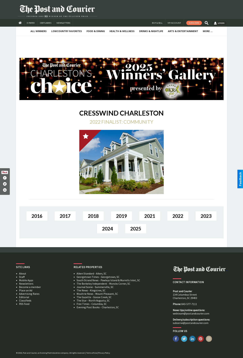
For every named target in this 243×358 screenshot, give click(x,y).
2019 (121, 216)
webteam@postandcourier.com (191, 313)
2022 (177, 216)
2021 (149, 216)
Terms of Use (91, 353)
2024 (107, 228)
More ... (207, 31)
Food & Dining (96, 31)
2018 (93, 216)
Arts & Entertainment (183, 31)
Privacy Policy (104, 353)
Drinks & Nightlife (151, 31)
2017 (65, 216)
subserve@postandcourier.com (190, 323)
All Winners (39, 31)
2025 (135, 228)
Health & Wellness (122, 31)
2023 (206, 216)
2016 (37, 216)
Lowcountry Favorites (66, 31)
